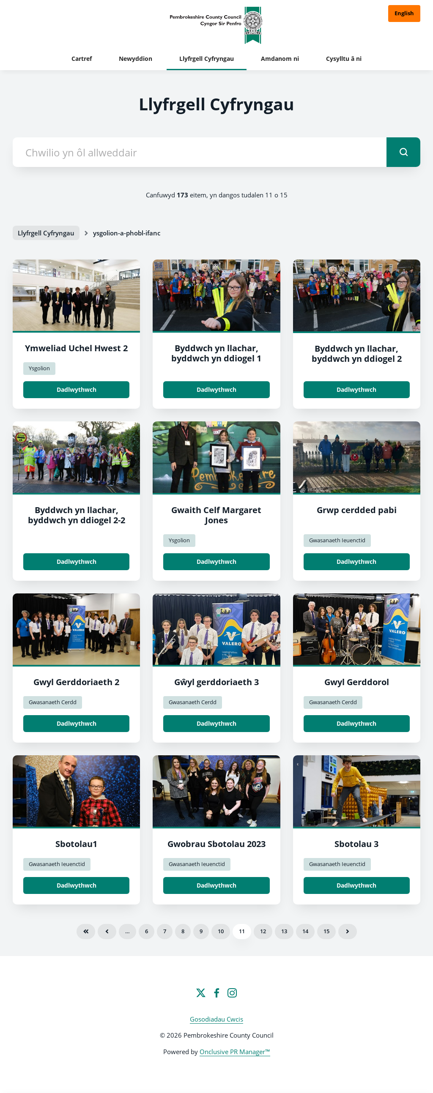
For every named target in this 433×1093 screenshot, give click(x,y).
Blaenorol (107, 931)
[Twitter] (201, 992)
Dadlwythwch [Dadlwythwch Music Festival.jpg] (356, 723)
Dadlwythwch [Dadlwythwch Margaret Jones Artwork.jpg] (216, 561)
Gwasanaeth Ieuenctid (337, 540)
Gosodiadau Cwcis (216, 1019)
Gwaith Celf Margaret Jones (216, 515)
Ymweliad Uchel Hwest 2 (76, 348)
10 (221, 931)
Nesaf (347, 931)
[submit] (403, 152)
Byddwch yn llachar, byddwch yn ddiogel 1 (216, 353)
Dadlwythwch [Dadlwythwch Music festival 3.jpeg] (216, 723)
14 (305, 931)
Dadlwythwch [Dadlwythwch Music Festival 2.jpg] (76, 723)
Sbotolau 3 (356, 844)
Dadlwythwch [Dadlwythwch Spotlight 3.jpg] (356, 885)
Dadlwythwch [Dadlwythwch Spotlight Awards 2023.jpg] (216, 885)
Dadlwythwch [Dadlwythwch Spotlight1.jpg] (76, 885)
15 (326, 931)
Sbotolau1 (76, 844)
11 (242, 931)
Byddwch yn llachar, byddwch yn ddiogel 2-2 (76, 515)
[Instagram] (232, 992)
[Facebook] (216, 992)
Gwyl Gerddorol (356, 682)
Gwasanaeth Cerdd (53, 702)
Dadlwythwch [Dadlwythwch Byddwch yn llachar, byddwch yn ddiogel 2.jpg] (356, 389)
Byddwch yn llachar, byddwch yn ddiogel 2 (357, 353)
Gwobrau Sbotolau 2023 (216, 844)
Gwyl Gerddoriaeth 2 (76, 682)
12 (263, 931)
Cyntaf (86, 931)
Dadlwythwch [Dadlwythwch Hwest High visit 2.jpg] (76, 389)
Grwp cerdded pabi (357, 510)
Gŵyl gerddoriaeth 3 (216, 682)
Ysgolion (39, 368)
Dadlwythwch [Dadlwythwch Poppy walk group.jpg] (356, 561)
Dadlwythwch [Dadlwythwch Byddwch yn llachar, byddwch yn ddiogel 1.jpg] (216, 389)
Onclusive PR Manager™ (235, 1051)
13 (284, 931)
